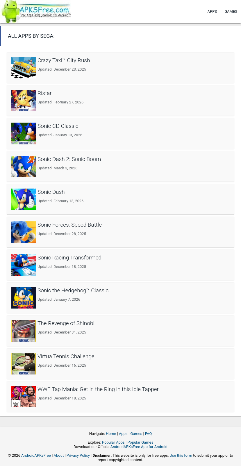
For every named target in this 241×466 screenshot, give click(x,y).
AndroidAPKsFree (36, 455)
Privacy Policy (78, 455)
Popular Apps (113, 442)
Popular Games (140, 442)
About (59, 455)
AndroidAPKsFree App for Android (138, 447)
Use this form (180, 455)
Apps (212, 11)
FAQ (148, 433)
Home (111, 433)
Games (230, 11)
